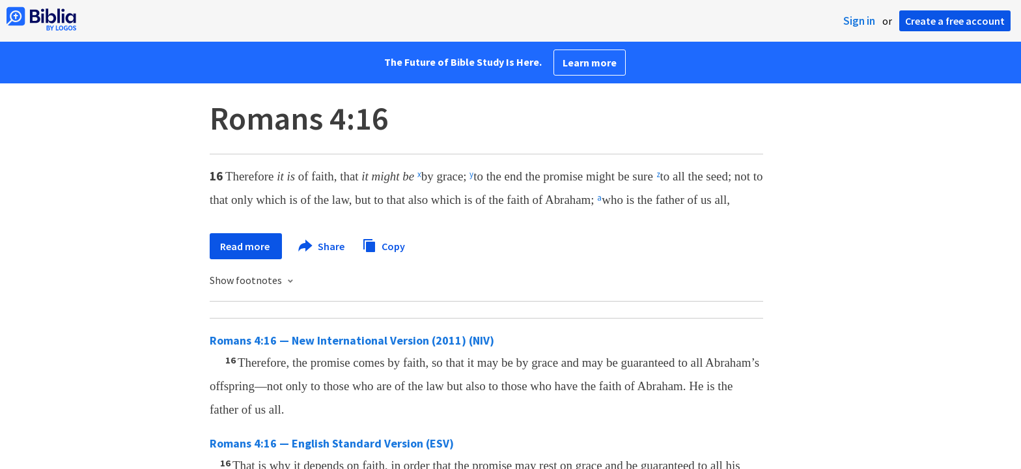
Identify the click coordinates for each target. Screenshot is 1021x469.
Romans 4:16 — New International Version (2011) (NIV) (352, 340)
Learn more (590, 62)
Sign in (859, 21)
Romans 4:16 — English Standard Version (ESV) (332, 443)
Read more (246, 246)
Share (322, 246)
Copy (383, 244)
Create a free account (955, 20)
